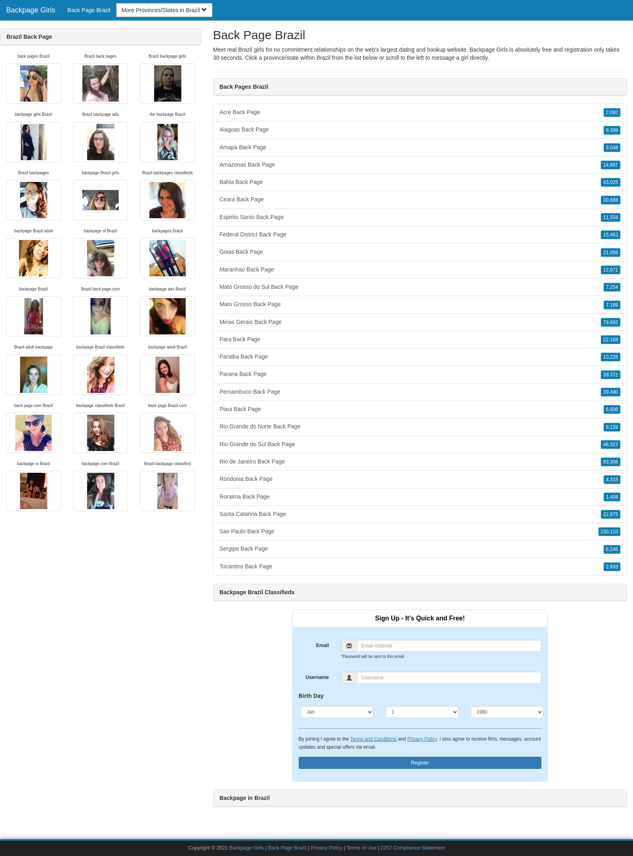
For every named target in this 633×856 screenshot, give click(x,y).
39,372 (610, 375)
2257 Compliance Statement (413, 848)
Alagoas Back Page (420, 129)
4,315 (612, 479)
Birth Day (311, 696)
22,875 (610, 514)
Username (317, 677)
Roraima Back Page (420, 497)
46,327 (610, 444)
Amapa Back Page (420, 147)
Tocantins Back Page (420, 566)
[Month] (337, 712)
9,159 (612, 427)
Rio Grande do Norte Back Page (420, 426)
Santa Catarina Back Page (420, 514)
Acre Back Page (420, 112)
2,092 (612, 112)
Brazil (323, 57)
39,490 (610, 392)
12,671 (610, 270)
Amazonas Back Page (420, 165)
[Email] (449, 646)
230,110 (609, 531)
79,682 (610, 322)
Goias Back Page (420, 252)
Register (420, 763)
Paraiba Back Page (420, 357)
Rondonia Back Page (420, 479)
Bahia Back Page (420, 182)
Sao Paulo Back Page (420, 531)
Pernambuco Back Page (420, 392)
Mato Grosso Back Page (420, 304)
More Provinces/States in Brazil (164, 10)
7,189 (612, 305)
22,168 (610, 339)
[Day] (422, 712)
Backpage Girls (30, 10)
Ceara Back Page (420, 199)
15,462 (610, 235)
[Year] (507, 712)
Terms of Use (361, 848)
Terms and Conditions (373, 739)
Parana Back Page (420, 374)
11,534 (610, 217)
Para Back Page (420, 339)
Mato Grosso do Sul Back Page (420, 287)
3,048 (612, 147)
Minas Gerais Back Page (420, 322)
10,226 (610, 357)
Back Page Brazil (89, 10)
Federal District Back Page (420, 234)
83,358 (610, 462)
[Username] (449, 678)
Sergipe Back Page (420, 549)
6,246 (612, 549)
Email (322, 645)
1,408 (612, 497)
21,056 (610, 252)
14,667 (610, 165)
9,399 (612, 130)
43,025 (610, 182)
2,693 (612, 567)
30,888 (610, 200)
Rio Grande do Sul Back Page (420, 444)
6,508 (612, 409)
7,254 (612, 287)
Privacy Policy (422, 739)
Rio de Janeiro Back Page (420, 461)
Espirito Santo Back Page (420, 217)
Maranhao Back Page (420, 269)
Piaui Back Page (420, 409)
